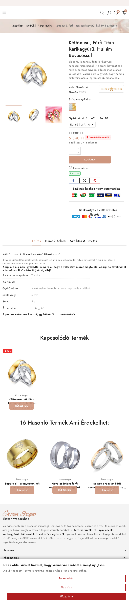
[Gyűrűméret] (82, 124)
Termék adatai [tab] (55, 241)
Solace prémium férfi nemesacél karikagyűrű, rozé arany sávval (107, 488)
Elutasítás (66, 587)
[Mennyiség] (73, 151)
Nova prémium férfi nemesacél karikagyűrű (64, 486)
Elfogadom (66, 596)
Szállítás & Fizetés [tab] (83, 241)
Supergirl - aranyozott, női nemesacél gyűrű (22, 486)
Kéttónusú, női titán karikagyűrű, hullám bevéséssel (21, 404)
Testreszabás (66, 578)
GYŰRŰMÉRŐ (67, 315)
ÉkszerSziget (82, 87)
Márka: (72, 87)
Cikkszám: (74, 92)
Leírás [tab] (36, 241)
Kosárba (89, 159)
